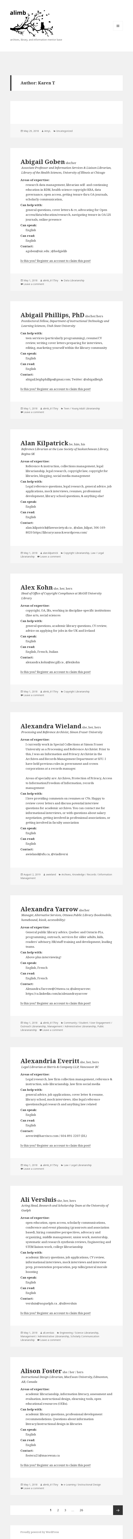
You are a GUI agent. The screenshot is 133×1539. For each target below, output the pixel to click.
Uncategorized (64, 131)
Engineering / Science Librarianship (79, 1332)
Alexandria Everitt (49, 1061)
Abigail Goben (42, 162)
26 (82, 1508)
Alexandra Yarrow (49, 909)
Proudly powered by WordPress (39, 1532)
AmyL (47, 131)
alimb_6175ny (50, 280)
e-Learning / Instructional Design (82, 1484)
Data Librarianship (74, 280)
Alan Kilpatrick (44, 443)
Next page (118, 1510)
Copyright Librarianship (76, 553)
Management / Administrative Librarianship (71, 1026)
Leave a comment (34, 284)
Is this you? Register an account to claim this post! (55, 261)
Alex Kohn (36, 587)
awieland (51, 874)
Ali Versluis (38, 1199)
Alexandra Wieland (50, 726)
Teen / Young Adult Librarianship (82, 408)
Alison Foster (41, 1371)
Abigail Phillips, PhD (52, 315)
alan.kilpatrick (50, 553)
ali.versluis (48, 1332)
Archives (66, 874)
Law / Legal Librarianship (78, 1165)
